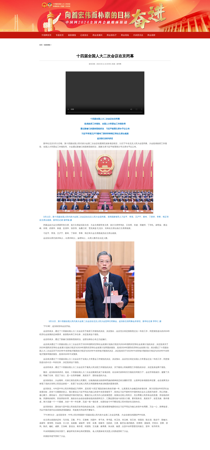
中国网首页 (46, 35)
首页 (40, 45)
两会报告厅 (112, 35)
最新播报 (72, 35)
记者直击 (84, 35)
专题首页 (60, 35)
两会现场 (125, 35)
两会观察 (151, 35)
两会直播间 (97, 35)
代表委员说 (138, 35)
